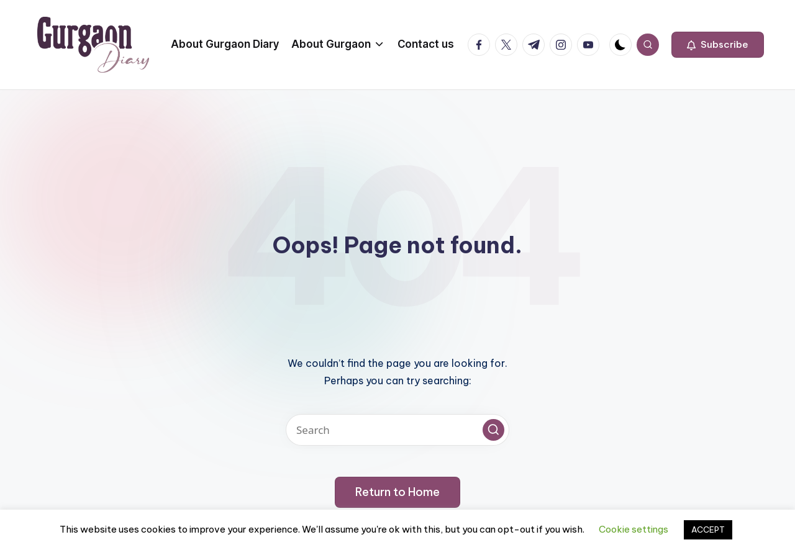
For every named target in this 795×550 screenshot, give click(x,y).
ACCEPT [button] (708, 529)
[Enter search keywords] (397, 430)
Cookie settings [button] (633, 529)
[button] (717, 45)
